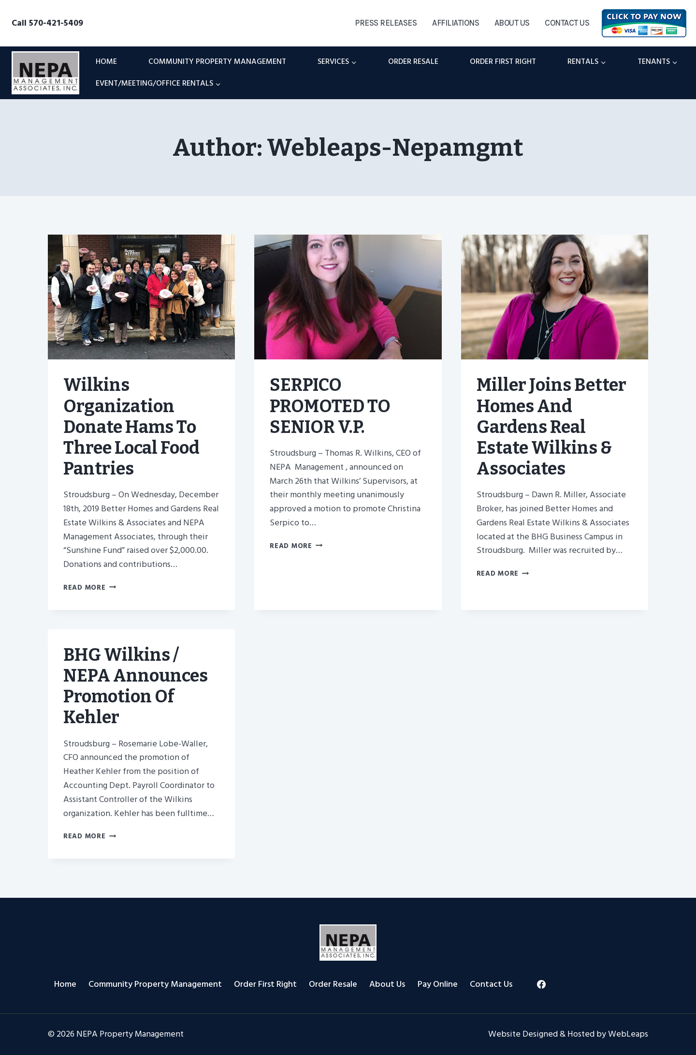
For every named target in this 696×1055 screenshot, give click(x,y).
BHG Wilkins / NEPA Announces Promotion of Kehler (135, 686)
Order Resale (413, 61)
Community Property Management (217, 61)
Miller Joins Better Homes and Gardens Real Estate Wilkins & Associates (551, 426)
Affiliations (455, 23)
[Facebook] (541, 984)
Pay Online (438, 984)
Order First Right (503, 61)
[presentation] (141, 297)
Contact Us (567, 23)
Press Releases (386, 23)
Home (106, 61)
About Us (512, 23)
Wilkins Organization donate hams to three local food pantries (131, 426)
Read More (89, 587)
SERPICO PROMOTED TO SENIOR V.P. (330, 405)
